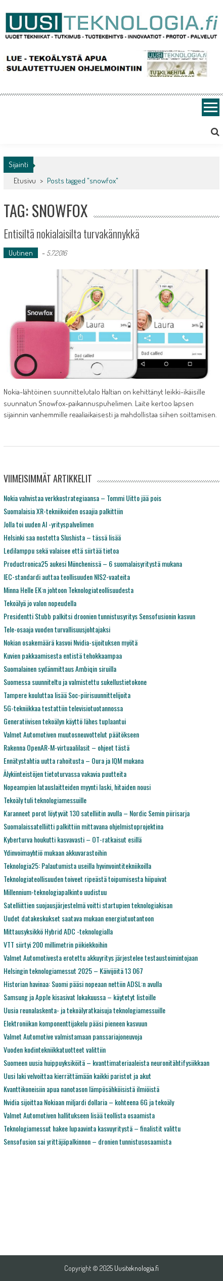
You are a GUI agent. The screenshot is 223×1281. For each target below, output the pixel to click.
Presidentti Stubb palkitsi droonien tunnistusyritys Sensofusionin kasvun (99, 616)
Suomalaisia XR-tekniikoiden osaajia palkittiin (63, 511)
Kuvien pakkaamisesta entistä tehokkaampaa (63, 655)
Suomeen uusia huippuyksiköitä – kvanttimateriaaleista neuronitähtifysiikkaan (106, 1062)
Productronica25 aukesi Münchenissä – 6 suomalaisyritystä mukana (93, 563)
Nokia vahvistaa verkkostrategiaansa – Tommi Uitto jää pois (82, 497)
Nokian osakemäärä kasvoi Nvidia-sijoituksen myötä (71, 642)
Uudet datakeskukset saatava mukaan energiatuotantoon (79, 918)
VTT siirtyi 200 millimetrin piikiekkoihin (55, 944)
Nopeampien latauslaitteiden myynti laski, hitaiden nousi (77, 786)
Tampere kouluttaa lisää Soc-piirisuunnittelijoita (67, 694)
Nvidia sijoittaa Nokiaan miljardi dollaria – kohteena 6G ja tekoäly (89, 1102)
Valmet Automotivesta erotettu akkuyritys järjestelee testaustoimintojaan (101, 957)
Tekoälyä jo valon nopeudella (40, 603)
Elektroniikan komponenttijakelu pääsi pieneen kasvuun (75, 1023)
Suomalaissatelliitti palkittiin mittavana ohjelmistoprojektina (83, 826)
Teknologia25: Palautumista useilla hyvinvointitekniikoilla (77, 865)
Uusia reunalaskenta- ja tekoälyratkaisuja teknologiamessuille (84, 1010)
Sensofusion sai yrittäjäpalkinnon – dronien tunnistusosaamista (87, 1141)
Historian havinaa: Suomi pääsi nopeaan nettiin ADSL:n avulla (83, 983)
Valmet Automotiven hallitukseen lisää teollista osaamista (79, 1115)
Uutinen (21, 253)
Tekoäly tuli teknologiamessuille (45, 800)
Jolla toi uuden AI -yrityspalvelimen (49, 524)
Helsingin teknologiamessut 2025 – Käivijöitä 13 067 (73, 970)
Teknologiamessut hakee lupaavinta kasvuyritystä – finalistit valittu (92, 1128)
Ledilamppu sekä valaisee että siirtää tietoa (61, 550)
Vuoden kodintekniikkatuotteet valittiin (55, 1049)
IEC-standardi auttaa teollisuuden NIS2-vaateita (67, 576)
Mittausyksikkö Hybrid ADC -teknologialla (58, 931)
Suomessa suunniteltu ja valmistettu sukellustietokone (75, 681)
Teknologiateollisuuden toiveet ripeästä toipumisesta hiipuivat (85, 878)
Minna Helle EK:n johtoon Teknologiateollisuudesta (68, 589)
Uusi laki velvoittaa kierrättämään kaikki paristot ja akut (77, 1075)
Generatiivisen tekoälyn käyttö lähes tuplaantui (65, 721)
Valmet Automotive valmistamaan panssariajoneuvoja (73, 1036)
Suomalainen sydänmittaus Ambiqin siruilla (60, 668)
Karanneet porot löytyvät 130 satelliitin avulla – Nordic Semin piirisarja (97, 813)
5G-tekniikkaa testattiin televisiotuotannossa (63, 708)
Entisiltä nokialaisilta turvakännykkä (72, 233)
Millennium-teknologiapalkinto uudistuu (55, 891)
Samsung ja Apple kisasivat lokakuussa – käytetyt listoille (80, 997)
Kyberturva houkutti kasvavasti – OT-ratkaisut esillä (73, 839)
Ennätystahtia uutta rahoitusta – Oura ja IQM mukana (74, 760)
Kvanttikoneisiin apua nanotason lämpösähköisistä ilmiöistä (81, 1088)
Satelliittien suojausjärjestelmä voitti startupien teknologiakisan (88, 905)
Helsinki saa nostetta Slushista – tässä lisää (62, 537)
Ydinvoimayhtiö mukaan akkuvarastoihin (55, 852)
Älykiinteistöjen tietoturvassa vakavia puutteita (65, 773)
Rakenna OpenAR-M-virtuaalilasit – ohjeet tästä (66, 747)
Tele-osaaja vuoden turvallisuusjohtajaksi (57, 629)
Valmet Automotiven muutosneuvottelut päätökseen (71, 734)
